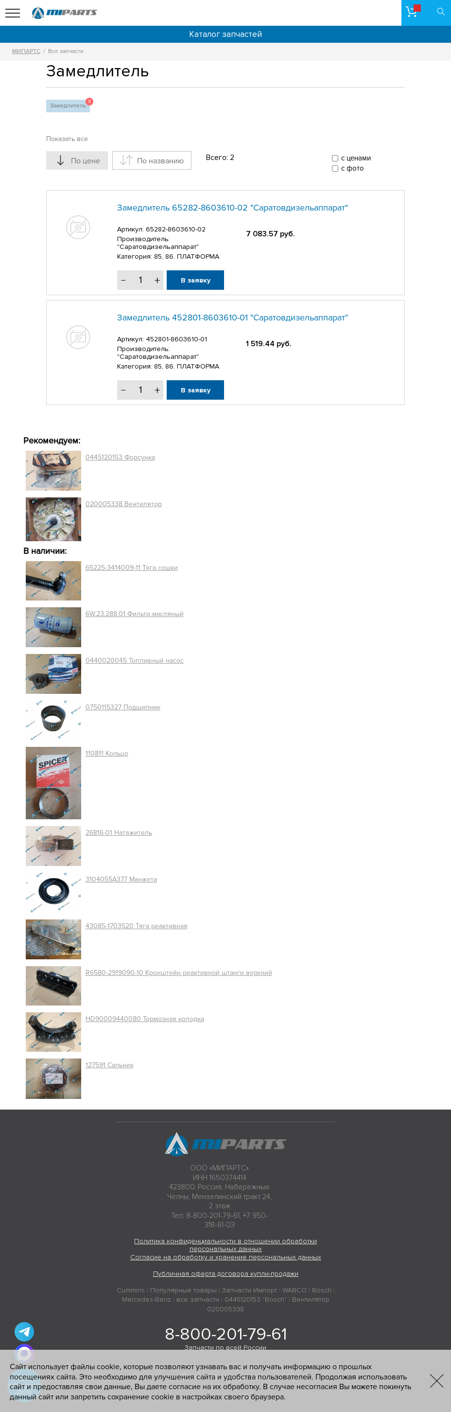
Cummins (131, 1290)
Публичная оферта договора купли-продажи (225, 1274)
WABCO (294, 1290)
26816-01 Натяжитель (119, 833)
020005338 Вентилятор (124, 504)
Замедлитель (70, 104)
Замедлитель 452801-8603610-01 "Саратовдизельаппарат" (232, 317)
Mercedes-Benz (146, 1299)
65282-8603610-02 (176, 229)
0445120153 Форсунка (120, 457)
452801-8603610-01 (176, 339)
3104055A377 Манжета (121, 879)
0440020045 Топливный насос (135, 660)
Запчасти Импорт (249, 1290)
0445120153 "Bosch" (256, 1299)
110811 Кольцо (107, 753)
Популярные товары (183, 1290)
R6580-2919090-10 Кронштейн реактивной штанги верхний (179, 973)
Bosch (321, 1290)
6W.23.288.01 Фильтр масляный (135, 614)
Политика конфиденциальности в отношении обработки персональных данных (225, 1245)
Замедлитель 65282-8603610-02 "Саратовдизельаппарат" (232, 207)
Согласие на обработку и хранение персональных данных (225, 1257)
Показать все (67, 139)
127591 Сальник (110, 1065)
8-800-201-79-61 (226, 1334)
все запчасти (197, 1299)
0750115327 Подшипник (123, 707)
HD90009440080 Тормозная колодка (145, 1019)
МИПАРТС (26, 51)
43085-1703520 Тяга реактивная (137, 926)
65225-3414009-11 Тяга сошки (132, 568)
